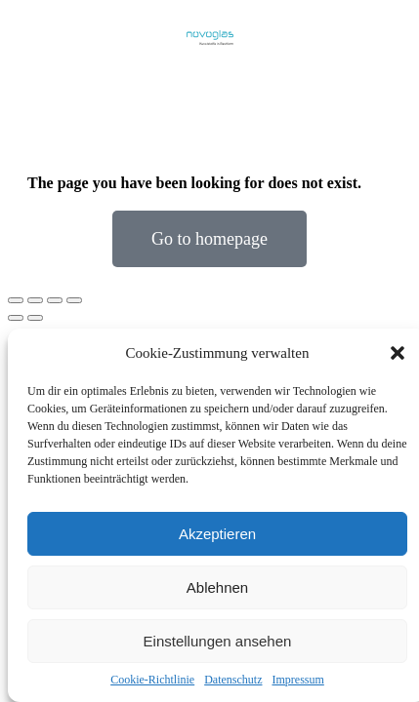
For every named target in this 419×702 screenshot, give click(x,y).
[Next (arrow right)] (35, 318)
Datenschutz (233, 679)
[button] (397, 353)
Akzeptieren (217, 534)
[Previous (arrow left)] (15, 318)
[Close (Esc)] (15, 300)
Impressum (297, 679)
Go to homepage (209, 239)
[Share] (35, 300)
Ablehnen (217, 587)
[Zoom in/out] (74, 300)
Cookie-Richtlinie (152, 679)
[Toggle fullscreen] (55, 300)
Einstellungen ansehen (218, 641)
